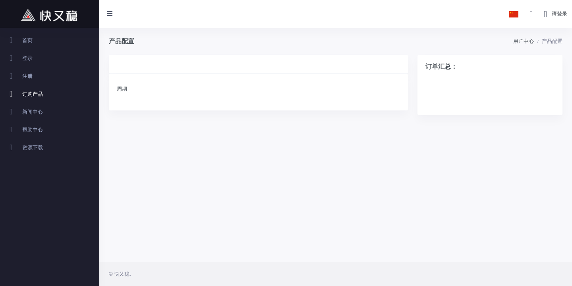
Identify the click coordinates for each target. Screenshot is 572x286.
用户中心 (523, 41)
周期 (122, 89)
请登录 (559, 14)
